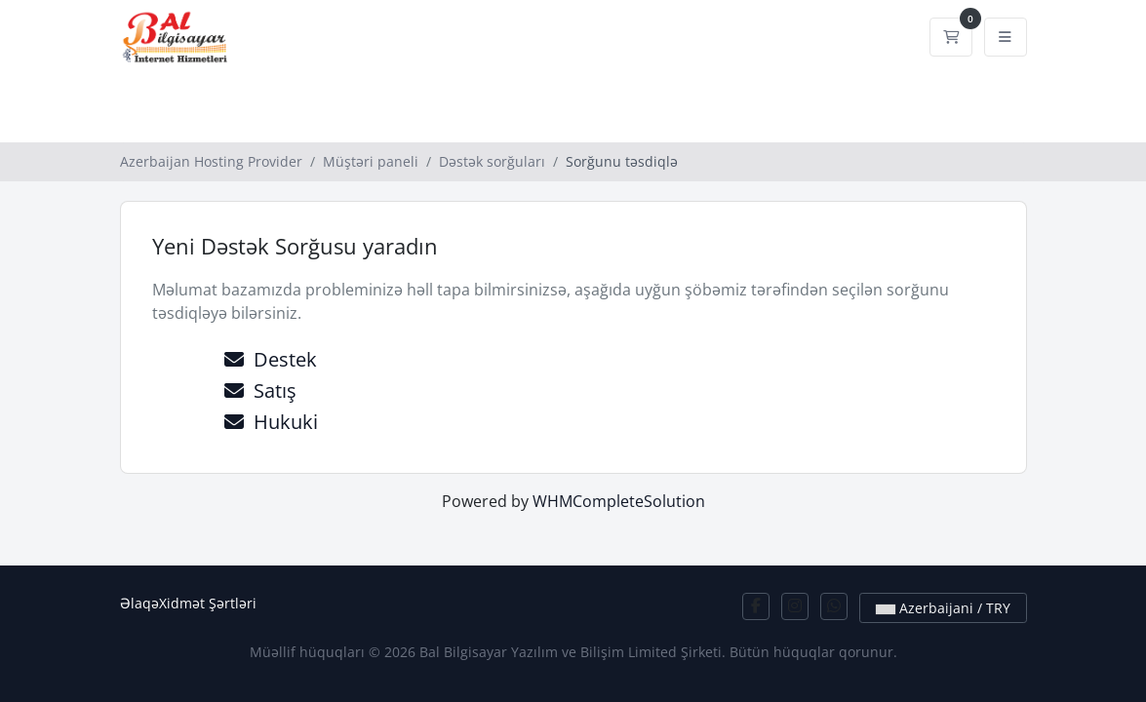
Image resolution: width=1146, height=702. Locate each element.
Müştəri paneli (370, 161)
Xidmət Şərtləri (208, 603)
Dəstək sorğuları (492, 161)
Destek (270, 359)
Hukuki (271, 422)
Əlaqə (139, 603)
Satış (260, 390)
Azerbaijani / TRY (943, 608)
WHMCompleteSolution (619, 501)
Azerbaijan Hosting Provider (211, 161)
